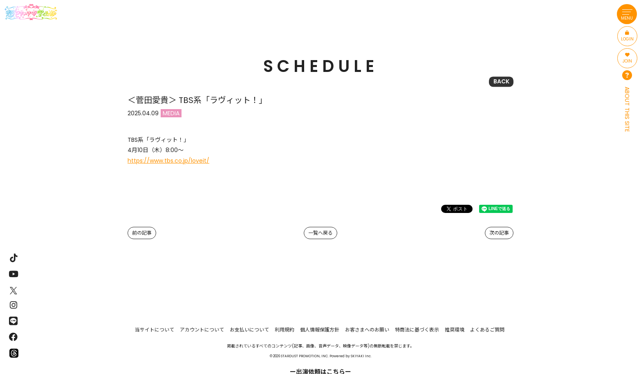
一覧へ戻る (320, 232)
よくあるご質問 (487, 329)
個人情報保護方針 (319, 329)
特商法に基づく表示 (417, 329)
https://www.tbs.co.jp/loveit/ (168, 161)
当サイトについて (154, 329)
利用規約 (284, 329)
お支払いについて (249, 329)
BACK (501, 81)
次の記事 (499, 232)
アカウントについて (202, 329)
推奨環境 (454, 329)
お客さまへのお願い (367, 329)
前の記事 (142, 232)
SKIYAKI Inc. (361, 356)
